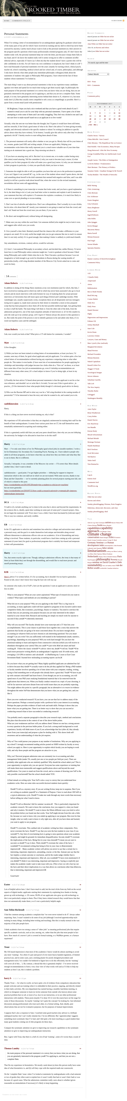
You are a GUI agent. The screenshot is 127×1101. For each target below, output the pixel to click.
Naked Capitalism (94, 361)
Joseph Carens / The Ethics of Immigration (103, 160)
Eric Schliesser (93, 196)
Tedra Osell (92, 460)
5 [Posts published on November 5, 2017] (119, 110)
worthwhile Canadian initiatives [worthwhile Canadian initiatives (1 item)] (109, 568)
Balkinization (92, 288)
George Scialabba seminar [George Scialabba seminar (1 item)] (99, 540)
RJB (6, 572)
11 (80, 910)
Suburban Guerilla (94, 380)
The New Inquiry (94, 387)
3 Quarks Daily (93, 277)
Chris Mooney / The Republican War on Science (105, 143)
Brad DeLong (92, 295)
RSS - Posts (92, 82)
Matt (6, 343)
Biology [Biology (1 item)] (94, 525)
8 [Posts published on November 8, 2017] (99, 113)
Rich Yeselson (93, 449)
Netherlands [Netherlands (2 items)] (93, 556)
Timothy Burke (93, 391)
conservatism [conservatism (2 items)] (93, 537)
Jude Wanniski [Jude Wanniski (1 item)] (97, 548)
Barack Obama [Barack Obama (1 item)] (116, 522)
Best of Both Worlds (95, 292)
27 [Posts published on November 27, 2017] (90, 122)
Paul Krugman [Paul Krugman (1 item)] (92, 560)
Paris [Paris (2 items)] (119, 556)
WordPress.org (93, 486)
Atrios (90, 284)
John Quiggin (92, 222)
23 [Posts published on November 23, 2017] (105, 119)
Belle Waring (92, 185)
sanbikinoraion (11, 404)
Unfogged (91, 395)
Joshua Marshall (93, 325)
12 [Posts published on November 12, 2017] (119, 113)
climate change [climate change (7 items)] (100, 534)
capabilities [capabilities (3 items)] (94, 528)
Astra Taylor (92, 409)
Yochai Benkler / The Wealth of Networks (102, 175)
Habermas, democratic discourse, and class (103, 508)
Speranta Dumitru (94, 248)
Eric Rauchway (93, 424)
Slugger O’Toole (93, 369)
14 (80, 1048)
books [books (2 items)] (100, 525)
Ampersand (92, 281)
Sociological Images (95, 372)
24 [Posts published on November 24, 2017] (110, 119)
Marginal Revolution (95, 347)
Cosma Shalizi (93, 299)
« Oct (90, 125)
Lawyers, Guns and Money (97, 339)
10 (80, 884)
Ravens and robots (102, 48)
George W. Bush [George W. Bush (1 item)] (112, 540)
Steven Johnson (93, 376)
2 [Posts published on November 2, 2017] (104, 110)
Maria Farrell (92, 233)
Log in (90, 475)
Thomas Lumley (11, 1048)
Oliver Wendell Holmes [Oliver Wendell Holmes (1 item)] (110, 556)
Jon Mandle (92, 427)
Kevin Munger (93, 226)
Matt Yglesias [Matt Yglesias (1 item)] (98, 554)
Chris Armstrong (93, 189)
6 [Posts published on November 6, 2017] (90, 113)
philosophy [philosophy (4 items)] (103, 559)
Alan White (92, 44)
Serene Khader (93, 244)
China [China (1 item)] (109, 531)
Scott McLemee (93, 453)
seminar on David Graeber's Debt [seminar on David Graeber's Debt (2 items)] (107, 562)
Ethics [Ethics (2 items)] (112, 537)
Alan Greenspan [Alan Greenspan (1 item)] (100, 522)
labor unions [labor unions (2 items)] (107, 548)
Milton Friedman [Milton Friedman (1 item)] (107, 554)
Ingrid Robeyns (93, 215)
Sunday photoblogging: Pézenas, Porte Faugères (105, 504)
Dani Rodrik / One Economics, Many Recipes (104, 147)
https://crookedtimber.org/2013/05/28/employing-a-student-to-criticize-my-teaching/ (36, 485)
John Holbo (92, 219)
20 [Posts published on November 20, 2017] (90, 119)
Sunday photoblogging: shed (98, 512)
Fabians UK (92, 321)
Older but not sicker (107, 37)
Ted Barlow (92, 457)
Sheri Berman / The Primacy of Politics (101, 167)
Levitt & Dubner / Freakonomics (99, 164)
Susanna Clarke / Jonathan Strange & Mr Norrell (105, 171)
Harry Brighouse (93, 207)
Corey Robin (92, 416)
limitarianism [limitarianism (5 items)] (97, 551)
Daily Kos (91, 303)
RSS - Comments (94, 85)
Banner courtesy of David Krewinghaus (102, 259)
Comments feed (93, 482)
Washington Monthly (95, 398)
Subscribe (117, 20)
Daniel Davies (93, 420)
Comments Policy (94, 262)
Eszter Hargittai (93, 200)
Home (6, 20)
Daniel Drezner (93, 310)
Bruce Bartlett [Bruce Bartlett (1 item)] (107, 525)
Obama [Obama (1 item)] (101, 556)
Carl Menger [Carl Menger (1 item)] (103, 531)
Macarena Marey (93, 230)
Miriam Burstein (93, 358)
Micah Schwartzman (95, 435)
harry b (7, 978)
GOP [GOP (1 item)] (105, 543)
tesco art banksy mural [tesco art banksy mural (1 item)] (108, 565)
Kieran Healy (92, 431)
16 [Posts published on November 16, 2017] (105, 116)
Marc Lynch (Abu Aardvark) (98, 343)
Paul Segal (91, 241)
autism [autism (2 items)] (108, 522)
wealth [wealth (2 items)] (97, 568)
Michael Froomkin (94, 354)
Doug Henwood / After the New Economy (102, 150)
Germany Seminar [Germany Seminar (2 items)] (96, 542)
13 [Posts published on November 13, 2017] (90, 116)
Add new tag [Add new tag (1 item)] (91, 522)
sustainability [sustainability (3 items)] (95, 565)
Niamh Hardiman (94, 446)
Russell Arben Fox (94, 365)
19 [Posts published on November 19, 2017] (119, 116)
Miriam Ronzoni (93, 237)
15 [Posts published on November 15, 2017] (100, 116)
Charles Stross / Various (96, 136)
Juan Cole (91, 328)
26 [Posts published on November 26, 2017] (119, 119)
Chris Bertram (93, 193)
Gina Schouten (93, 204)
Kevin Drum (92, 332)
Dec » (96, 125)
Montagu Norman (94, 442)
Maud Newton (93, 350)
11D (89, 273)
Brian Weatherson (94, 413)
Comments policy (21, 20)
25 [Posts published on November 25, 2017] (114, 119)
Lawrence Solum (93, 336)
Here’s (7, 577)
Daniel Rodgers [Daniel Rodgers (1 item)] (104, 537)
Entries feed (92, 479)
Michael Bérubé (93, 438)
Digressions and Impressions (98, 317)
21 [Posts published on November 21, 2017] (95, 119)
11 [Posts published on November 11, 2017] (114, 113)
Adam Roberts (11, 283)
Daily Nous (92, 306)
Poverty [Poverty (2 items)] (114, 559)
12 (80, 947)
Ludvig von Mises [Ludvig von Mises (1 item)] (112, 551)
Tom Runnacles (93, 464)
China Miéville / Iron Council (98, 139)
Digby (90, 314)
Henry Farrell (92, 211)
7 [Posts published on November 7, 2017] (95, 113)
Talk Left (91, 384)
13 (80, 978)
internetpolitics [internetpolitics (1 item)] (109, 545)
